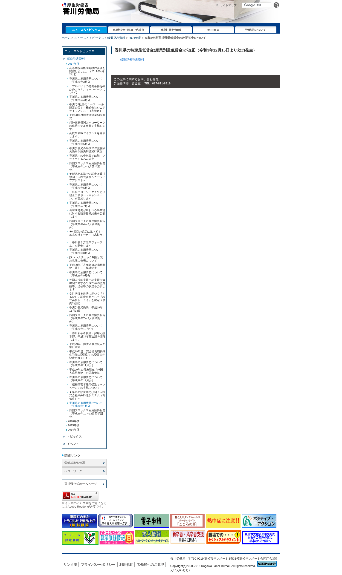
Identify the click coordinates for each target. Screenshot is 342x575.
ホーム (66, 38)
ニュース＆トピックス (89, 38)
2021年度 (135, 38)
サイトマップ (228, 5)
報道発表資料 (116, 38)
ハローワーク (73, 471)
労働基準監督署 (74, 463)
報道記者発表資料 (132, 59)
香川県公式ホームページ (80, 484)
